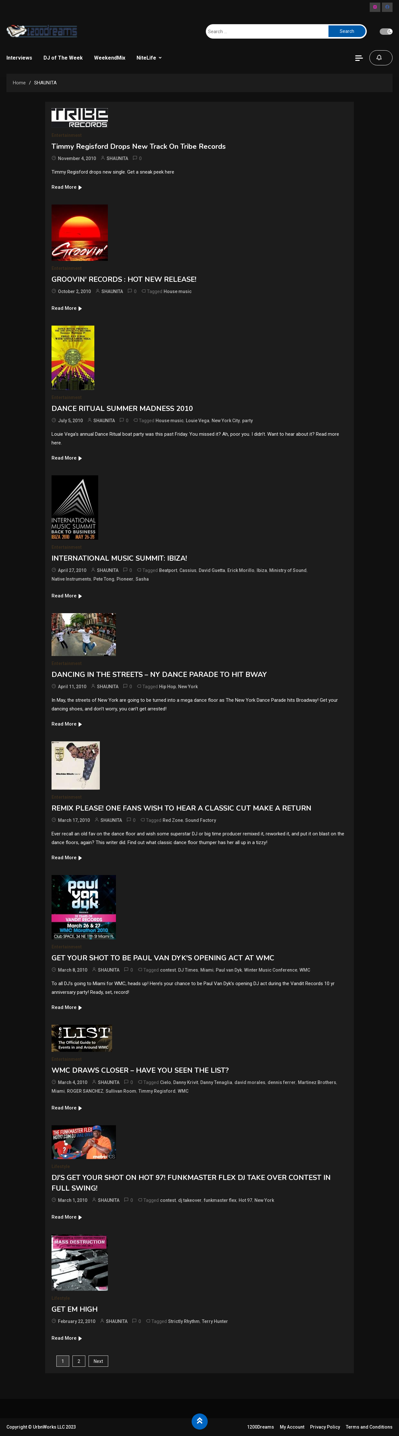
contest (168, 970)
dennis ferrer (282, 1082)
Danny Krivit (185, 1082)
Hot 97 (245, 1200)
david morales (249, 1082)
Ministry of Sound (288, 570)
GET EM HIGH (75, 1309)
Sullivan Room (121, 1091)
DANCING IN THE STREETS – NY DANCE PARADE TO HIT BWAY (159, 675)
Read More (67, 187)
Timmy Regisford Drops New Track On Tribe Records (139, 146)
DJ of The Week (63, 58)
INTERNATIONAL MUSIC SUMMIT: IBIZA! (119, 558)
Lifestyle (61, 1166)
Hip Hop (167, 686)
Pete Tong (103, 579)
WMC (304, 970)
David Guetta (212, 570)
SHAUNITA (117, 158)
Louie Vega (197, 420)
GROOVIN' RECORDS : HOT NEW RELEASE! (124, 279)
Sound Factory (200, 820)
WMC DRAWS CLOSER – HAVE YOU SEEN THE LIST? (140, 1070)
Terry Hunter (215, 1321)
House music (178, 291)
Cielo (165, 1082)
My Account (292, 1427)
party (247, 420)
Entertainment (67, 135)
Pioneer (125, 579)
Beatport (168, 570)
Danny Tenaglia (216, 1082)
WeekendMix (109, 58)
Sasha (142, 579)
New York (188, 686)
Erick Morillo (240, 570)
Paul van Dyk (229, 970)
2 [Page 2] (79, 1361)
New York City (226, 420)
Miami (207, 970)
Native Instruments (71, 579)
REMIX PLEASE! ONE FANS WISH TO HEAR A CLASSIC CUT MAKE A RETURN (181, 808)
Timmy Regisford (157, 1091)
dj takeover (190, 1200)
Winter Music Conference (270, 970)
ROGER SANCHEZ (85, 1091)
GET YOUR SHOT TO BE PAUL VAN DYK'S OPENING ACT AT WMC (163, 958)
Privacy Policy (325, 1427)
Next (98, 1361)
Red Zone (173, 820)
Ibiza (262, 570)
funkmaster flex (220, 1200)
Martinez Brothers (317, 1082)
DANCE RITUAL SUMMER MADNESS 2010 (122, 409)
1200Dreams (260, 1427)
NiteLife (146, 58)
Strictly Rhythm (184, 1321)
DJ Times (188, 970)
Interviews (19, 58)
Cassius (187, 570)
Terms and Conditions (369, 1427)
